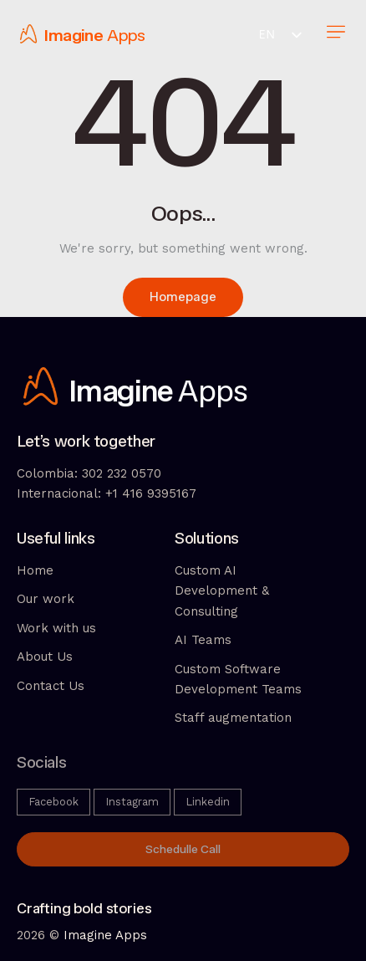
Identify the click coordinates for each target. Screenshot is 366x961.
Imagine (73, 35)
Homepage (183, 296)
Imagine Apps (105, 935)
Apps (126, 35)
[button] (335, 33)
